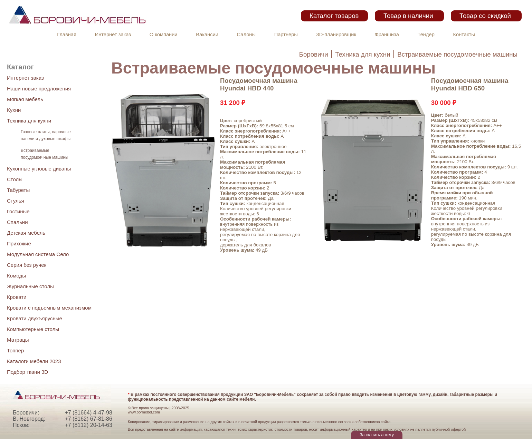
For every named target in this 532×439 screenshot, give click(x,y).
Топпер (15, 350)
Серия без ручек (26, 265)
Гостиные (18, 211)
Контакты (464, 34)
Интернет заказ (113, 34)
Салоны (246, 34)
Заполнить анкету (377, 434)
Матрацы (18, 340)
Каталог (20, 67)
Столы (14, 179)
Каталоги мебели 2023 (34, 361)
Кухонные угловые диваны (39, 169)
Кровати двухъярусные (34, 318)
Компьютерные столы (33, 329)
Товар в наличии (408, 15)
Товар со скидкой (485, 15)
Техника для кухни (362, 54)
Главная (66, 34)
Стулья (15, 201)
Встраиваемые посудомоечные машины (457, 54)
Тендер (426, 34)
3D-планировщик (336, 34)
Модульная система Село (38, 254)
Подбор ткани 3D (27, 372)
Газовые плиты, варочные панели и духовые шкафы (46, 135)
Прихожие (19, 243)
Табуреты (18, 190)
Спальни (17, 222)
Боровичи (313, 54)
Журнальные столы (30, 286)
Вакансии (207, 34)
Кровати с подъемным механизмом (49, 308)
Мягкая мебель (25, 99)
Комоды (16, 276)
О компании (164, 34)
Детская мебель (26, 233)
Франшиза (387, 34)
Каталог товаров (334, 15)
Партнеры (286, 34)
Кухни (14, 110)
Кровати (16, 297)
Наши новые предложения (39, 88)
